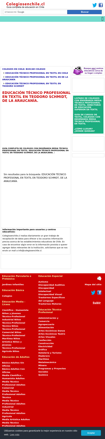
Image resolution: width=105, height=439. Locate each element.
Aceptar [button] (91, 433)
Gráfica (42, 349)
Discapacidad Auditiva (51, 285)
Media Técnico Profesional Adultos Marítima (13, 425)
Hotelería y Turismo (50, 353)
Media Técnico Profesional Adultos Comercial (13, 384)
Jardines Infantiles (13, 284)
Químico (43, 375)
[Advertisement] (52, 43)
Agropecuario (46, 324)
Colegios (7, 296)
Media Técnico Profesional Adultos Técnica (13, 394)
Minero (42, 365)
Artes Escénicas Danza (51, 330)
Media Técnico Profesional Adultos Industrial (13, 403)
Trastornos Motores (49, 304)
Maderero (44, 356)
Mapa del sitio (93, 284)
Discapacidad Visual (50, 294)
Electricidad (45, 346)
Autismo (43, 282)
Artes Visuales (46, 337)
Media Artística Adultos (16, 419)
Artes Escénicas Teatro (51, 334)
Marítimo (43, 359)
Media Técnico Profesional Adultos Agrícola (13, 413)
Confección (44, 340)
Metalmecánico (47, 362)
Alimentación (46, 327)
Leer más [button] (14, 434)
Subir (97, 302)
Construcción (46, 343)
